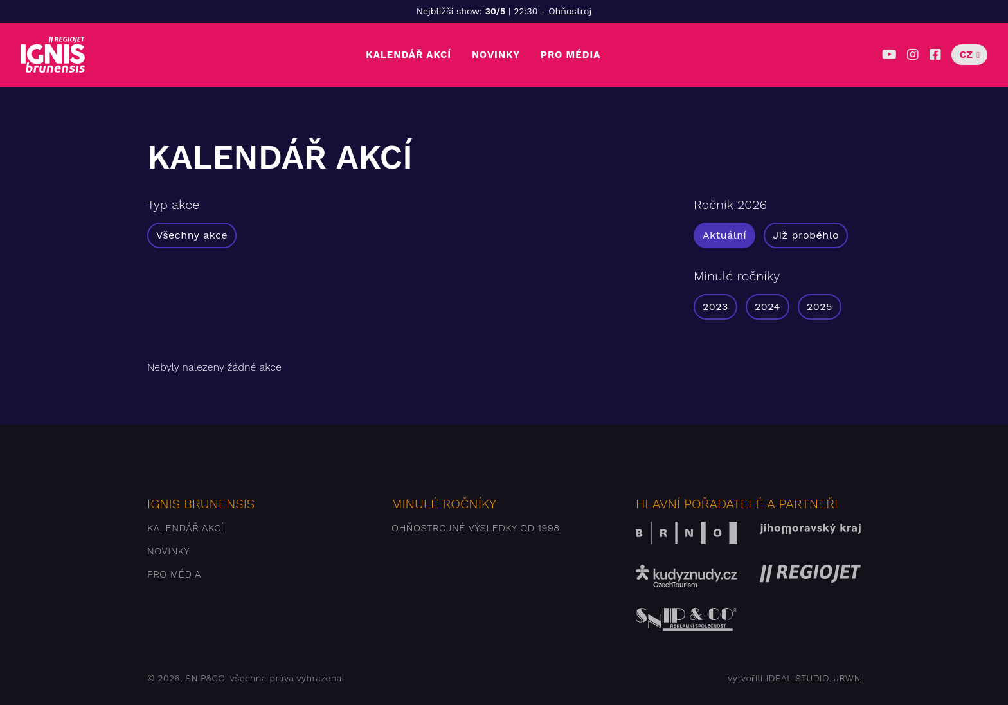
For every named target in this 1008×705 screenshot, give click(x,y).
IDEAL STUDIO (797, 678)
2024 (767, 306)
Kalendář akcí (408, 54)
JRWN (847, 678)
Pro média (570, 54)
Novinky (496, 54)
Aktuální (724, 235)
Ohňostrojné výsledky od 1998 (476, 528)
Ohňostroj (569, 11)
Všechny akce (192, 235)
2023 (715, 306)
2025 (820, 306)
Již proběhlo (806, 235)
